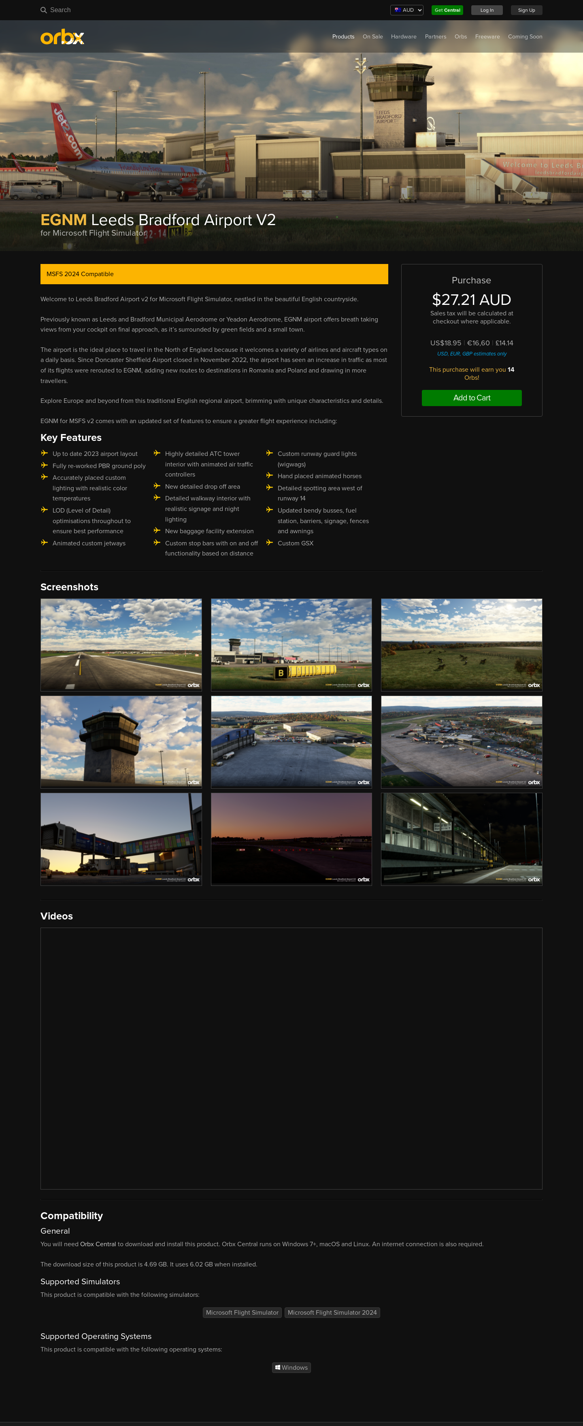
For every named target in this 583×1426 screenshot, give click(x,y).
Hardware (404, 36)
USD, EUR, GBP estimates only (471, 354)
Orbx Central (98, 1244)
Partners (436, 36)
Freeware (487, 36)
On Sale (373, 36)
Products (343, 36)
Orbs (461, 36)
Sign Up (526, 10)
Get (447, 10)
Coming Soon (525, 36)
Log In (487, 10)
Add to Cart (471, 398)
